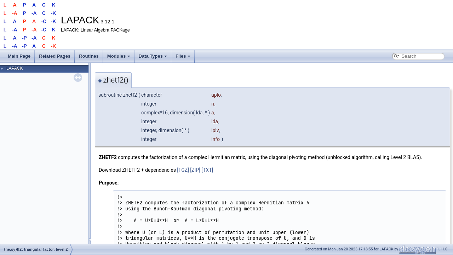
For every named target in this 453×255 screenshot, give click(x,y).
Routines (89, 56)
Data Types (153, 56)
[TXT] (207, 170)
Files (183, 56)
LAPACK (14, 68)
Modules (118, 56)
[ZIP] (195, 170)
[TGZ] (183, 170)
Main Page (19, 56)
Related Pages (54, 56)
